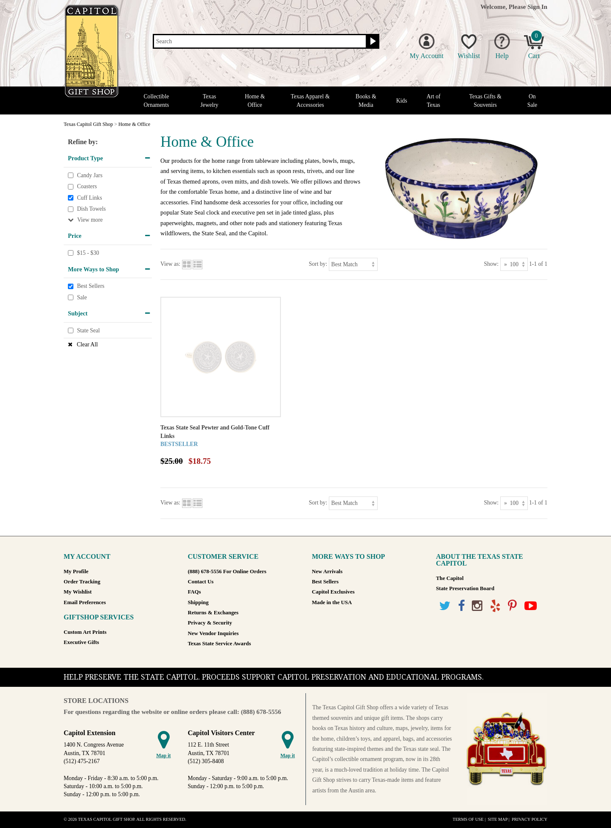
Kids (401, 101)
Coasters (87, 186)
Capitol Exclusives (333, 592)
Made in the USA (332, 602)
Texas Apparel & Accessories (310, 100)
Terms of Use (468, 819)
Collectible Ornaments (156, 100)
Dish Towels (91, 209)
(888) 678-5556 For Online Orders (227, 571)
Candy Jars (89, 175)
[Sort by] (353, 264)
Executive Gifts (81, 642)
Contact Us (201, 582)
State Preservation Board (465, 588)
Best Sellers (90, 286)
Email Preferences (85, 602)
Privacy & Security (210, 623)
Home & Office (255, 100)
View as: (170, 264)
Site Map (497, 819)
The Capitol (450, 578)
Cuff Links (89, 198)
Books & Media (366, 100)
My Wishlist (78, 592)
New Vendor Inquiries (213, 633)
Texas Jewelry (209, 100)
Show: (491, 264)
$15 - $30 (88, 253)
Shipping (198, 602)
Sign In (537, 6)
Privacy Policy (529, 819)
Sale (82, 297)
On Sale (532, 100)
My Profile (76, 571)
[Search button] (372, 41)
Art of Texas (433, 100)
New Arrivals (327, 571)
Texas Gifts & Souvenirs (485, 100)
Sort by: (318, 264)
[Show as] (514, 264)
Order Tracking (82, 582)
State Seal (88, 330)
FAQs (194, 592)
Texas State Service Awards (219, 644)
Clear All (87, 344)
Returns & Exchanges (213, 613)
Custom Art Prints (85, 632)
